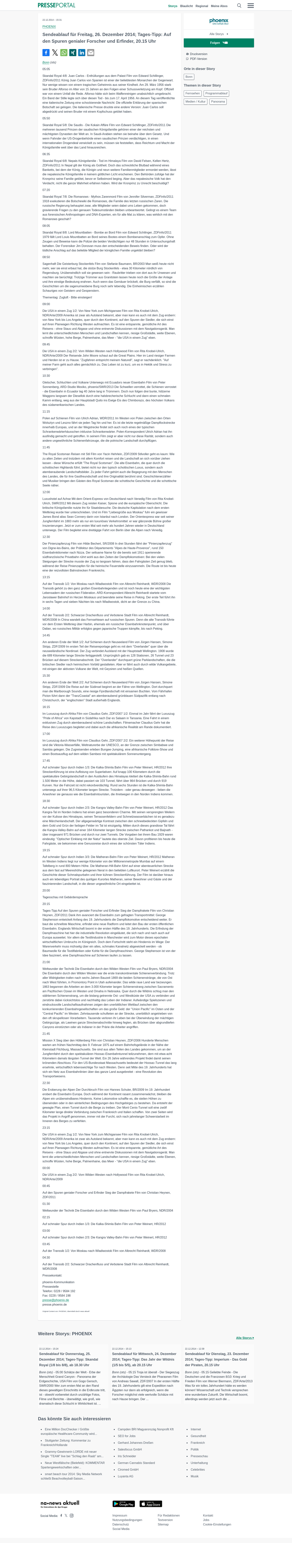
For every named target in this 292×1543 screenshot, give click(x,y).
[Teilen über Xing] (72, 52)
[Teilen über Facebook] (46, 52)
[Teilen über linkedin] (81, 52)
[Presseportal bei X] (65, 1520)
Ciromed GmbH (128, 1474)
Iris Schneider (127, 1461)
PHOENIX (49, 26)
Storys (172, 6)
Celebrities (198, 1474)
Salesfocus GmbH (130, 1454)
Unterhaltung (199, 1468)
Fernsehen (193, 94)
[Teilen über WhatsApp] (63, 52)
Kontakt (208, 1520)
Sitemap (163, 1529)
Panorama (220, 103)
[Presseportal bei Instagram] (70, 1520)
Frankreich (198, 1447)
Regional (202, 6)
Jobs (206, 1525)
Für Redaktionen (169, 1520)
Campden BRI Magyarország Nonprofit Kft (146, 1434)
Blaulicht (186, 6)
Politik (195, 1454)
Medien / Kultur (196, 103)
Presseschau (199, 1461)
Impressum (119, 1520)
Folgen (219, 42)
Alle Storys (219, 34)
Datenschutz (120, 1529)
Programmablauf (219, 94)
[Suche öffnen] (239, 5)
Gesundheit (198, 1441)
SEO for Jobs (127, 1441)
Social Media (121, 1534)
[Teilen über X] (54, 52)
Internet (196, 1434)
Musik (195, 1481)
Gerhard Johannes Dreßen (135, 1447)
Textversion (165, 1525)
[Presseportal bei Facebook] (60, 1520)
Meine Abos (219, 6)
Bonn (45, 62)
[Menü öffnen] (250, 5)
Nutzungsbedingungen (127, 1525)
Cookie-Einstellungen (217, 1529)
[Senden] (90, 52)
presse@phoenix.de (55, 1300)
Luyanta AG (126, 1481)
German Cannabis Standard (136, 1468)
